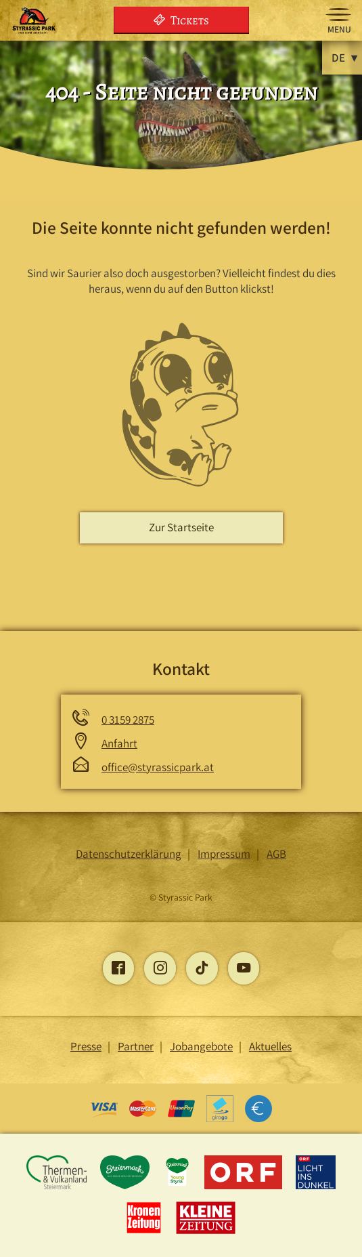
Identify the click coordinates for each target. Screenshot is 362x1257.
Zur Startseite (181, 527)
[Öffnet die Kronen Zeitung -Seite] (145, 1232)
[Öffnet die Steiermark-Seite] (126, 1187)
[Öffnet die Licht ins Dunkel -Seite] (316, 1187)
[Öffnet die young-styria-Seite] (178, 1187)
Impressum (224, 853)
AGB (276, 853)
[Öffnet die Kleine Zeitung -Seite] (206, 1232)
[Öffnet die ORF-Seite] (244, 1187)
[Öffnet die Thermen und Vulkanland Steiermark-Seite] (57, 1187)
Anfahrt (119, 743)
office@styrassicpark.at (157, 767)
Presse (85, 1046)
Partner (136, 1046)
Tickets (181, 20)
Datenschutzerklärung (128, 853)
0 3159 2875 (127, 719)
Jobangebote (201, 1046)
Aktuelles (270, 1046)
